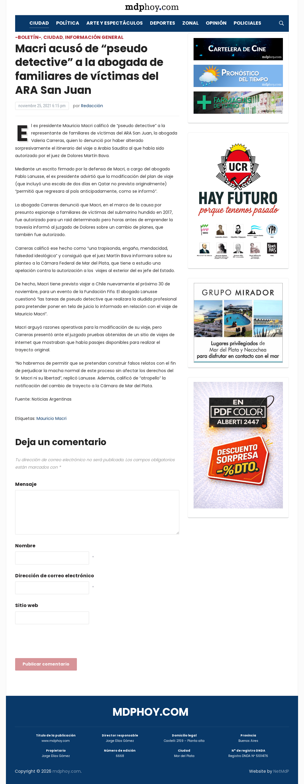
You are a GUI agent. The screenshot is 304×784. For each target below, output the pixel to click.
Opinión (216, 23)
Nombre (25, 545)
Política (67, 23)
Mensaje (26, 484)
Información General (94, 37)
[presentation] (60, 643)
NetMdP (281, 771)
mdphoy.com (151, 712)
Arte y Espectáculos (114, 23)
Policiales (247, 23)
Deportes (162, 23)
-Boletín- (28, 37)
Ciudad (39, 23)
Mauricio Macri (51, 418)
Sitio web (26, 605)
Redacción (92, 106)
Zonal (190, 23)
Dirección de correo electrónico (54, 575)
